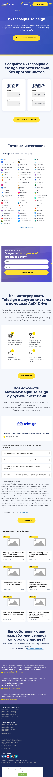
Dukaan (22, 210)
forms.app (7, 213)
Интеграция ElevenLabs (9, 724)
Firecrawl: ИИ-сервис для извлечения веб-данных (13, 613)
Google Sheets (25, 182)
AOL (5, 159)
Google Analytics (25, 172)
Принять (22, 774)
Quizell (39, 174)
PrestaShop (40, 167)
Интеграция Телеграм (8, 711)
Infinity (22, 190)
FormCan (23, 159)
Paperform (40, 164)
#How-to (6, 537)
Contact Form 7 (25, 203)
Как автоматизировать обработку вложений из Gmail (39, 554)
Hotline (22, 187)
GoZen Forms (24, 169)
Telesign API (23, 512)
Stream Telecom (42, 195)
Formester (23, 164)
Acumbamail (8, 167)
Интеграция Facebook (8, 713)
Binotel (6, 185)
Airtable (6, 174)
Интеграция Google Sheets (10, 709)
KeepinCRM (40, 197)
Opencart (40, 162)
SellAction (40, 187)
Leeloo (39, 205)
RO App (39, 180)
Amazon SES (8, 177)
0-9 (36, 762)
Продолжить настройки (26, 119)
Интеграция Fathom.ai (8, 726)
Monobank (40, 218)
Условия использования (9, 739)
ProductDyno (41, 169)
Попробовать (26, 520)
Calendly (6, 192)
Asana (6, 182)
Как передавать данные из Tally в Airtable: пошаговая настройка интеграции (39, 615)
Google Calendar (25, 177)
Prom (38, 172)
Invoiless (23, 195)
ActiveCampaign (9, 162)
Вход (26, 4)
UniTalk (6, 203)
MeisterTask (40, 215)
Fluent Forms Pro (25, 220)
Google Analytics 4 (26, 174)
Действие (10, 100)
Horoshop (23, 185)
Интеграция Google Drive (9, 716)
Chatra (22, 197)
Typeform (7, 200)
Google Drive (24, 180)
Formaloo (23, 162)
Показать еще (6, 718)
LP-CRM (39, 200)
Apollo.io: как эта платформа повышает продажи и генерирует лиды (38, 585)
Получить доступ (26, 272)
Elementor (23, 213)
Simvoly (39, 190)
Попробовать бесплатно (26, 38)
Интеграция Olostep (8, 729)
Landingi (39, 203)
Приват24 (7, 220)
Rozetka (39, 185)
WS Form (6, 205)
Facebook (23, 215)
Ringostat (40, 182)
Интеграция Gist (6, 730)
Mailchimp (40, 210)
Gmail (22, 167)
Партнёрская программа (9, 742)
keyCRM (6, 215)
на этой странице (35, 649)
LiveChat (39, 208)
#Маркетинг (34, 566)
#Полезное (33, 537)
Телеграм (7, 223)
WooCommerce (9, 210)
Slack (38, 192)
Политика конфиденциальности (11, 740)
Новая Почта (8, 218)
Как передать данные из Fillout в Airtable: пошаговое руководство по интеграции (13, 555)
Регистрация (40, 4)
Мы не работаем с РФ (8, 745)
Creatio (22, 205)
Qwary (39, 177)
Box (5, 187)
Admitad (6, 169)
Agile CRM (7, 172)
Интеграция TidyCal (7, 727)
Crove (22, 208)
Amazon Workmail (9, 180)
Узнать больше (33, 771)
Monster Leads (41, 220)
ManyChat (40, 213)
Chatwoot (23, 200)
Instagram (23, 192)
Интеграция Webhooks (8, 714)
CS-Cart (6, 190)
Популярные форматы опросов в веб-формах (12, 583)
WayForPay (7, 208)
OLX (38, 159)
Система (10, 90)
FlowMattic (23, 218)
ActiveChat (7, 164)
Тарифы (4, 743)
